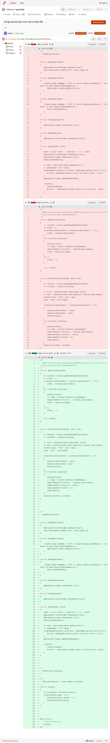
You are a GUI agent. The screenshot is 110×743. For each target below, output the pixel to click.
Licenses (99, 741)
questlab (20, 9)
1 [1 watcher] (79, 9)
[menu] (105, 39)
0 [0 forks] (106, 9)
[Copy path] (52, 44)
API (106, 741)
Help (22, 3)
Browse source (98, 22)
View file (102, 44)
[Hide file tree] (3, 39)
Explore (13, 3)
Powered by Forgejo (10, 741)
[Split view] (99, 39)
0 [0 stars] (92, 9)
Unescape (92, 44)
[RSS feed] (63, 9)
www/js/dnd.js (44, 44)
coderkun (10, 9)
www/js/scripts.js (47, 353)
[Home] (4, 3)
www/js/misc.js (44, 203)
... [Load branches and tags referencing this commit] (5, 27)
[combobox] (93, 39)
